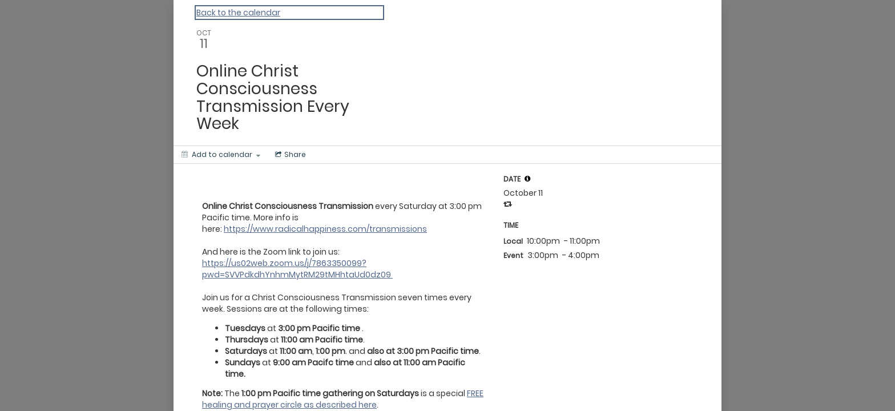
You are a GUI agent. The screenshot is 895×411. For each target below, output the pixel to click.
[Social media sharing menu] (289, 154)
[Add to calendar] (221, 154)
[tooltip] (527, 178)
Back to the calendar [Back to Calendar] (238, 12)
